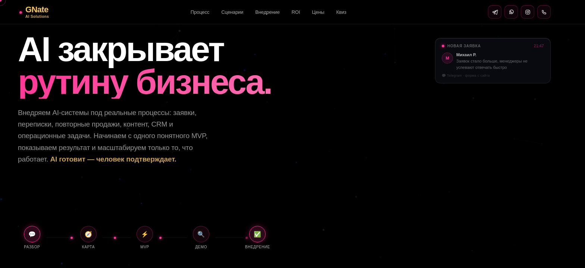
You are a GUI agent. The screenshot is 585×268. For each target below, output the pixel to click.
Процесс (200, 12)
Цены (318, 12)
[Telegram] (494, 12)
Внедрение (267, 12)
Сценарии (232, 12)
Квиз (341, 12)
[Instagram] (527, 12)
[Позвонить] (544, 12)
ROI (296, 12)
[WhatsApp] (511, 12)
